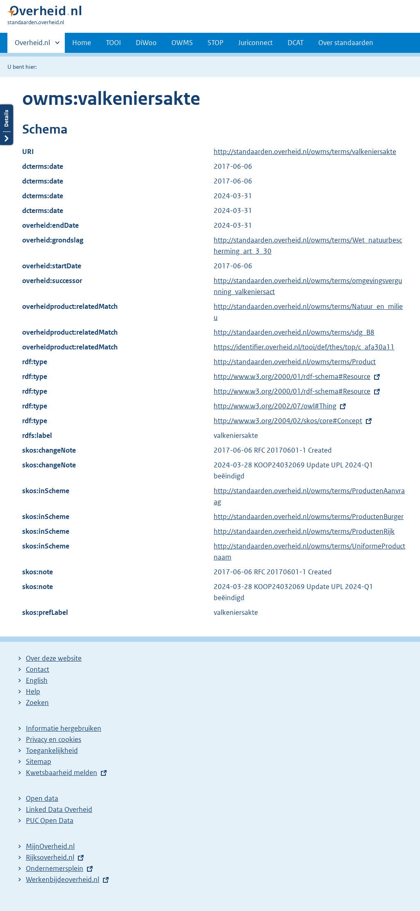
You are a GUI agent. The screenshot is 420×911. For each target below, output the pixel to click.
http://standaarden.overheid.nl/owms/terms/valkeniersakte (305, 151)
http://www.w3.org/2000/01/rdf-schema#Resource (292, 376)
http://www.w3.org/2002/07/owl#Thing (275, 405)
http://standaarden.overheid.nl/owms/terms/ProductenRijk (304, 531)
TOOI (113, 42)
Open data (42, 798)
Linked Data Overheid (59, 809)
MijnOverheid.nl (50, 846)
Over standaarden (345, 42)
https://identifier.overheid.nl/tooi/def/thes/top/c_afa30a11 (304, 346)
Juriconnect (255, 42)
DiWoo (146, 42)
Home (81, 42)
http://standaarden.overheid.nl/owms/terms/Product (295, 361)
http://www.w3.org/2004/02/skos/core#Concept (288, 420)
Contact (37, 669)
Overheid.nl (32, 45)
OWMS (182, 42)
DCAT (296, 42)
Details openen (6, 124)
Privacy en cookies (53, 739)
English (37, 680)
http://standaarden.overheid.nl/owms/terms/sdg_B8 (294, 332)
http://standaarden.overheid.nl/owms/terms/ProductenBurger (309, 516)
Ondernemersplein (54, 868)
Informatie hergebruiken (63, 728)
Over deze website (54, 658)
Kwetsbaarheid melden (61, 772)
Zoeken (37, 702)
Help (33, 691)
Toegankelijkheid (52, 750)
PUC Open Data (49, 820)
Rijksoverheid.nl (50, 857)
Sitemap (38, 761)
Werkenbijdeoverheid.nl (62, 879)
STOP (216, 42)
